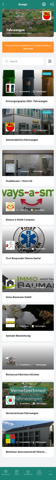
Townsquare (5, 474)
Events (16, 474)
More (50, 474)
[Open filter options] (50, 61)
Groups (39, 474)
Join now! (28, 48)
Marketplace (28, 474)
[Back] (3, 4)
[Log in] (52, 4)
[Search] (23, 61)
